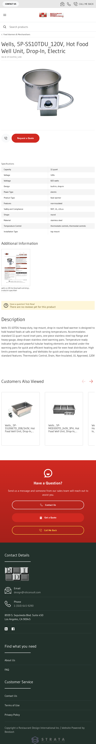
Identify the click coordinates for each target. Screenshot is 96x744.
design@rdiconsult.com (27, 592)
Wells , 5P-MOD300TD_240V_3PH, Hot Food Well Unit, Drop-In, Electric (63, 428)
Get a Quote (47, 517)
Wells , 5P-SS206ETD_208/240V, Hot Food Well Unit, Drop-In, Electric (20, 428)
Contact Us (10, 4)
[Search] (48, 26)
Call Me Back (84, 4)
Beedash (9, 731)
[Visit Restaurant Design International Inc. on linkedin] (6, 628)
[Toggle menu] (4, 15)
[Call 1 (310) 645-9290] (69, 4)
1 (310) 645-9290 (23, 605)
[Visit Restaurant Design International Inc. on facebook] (13, 628)
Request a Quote (25, 138)
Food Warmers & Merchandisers (16, 34)
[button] (91, 381)
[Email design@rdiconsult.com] (62, 4)
